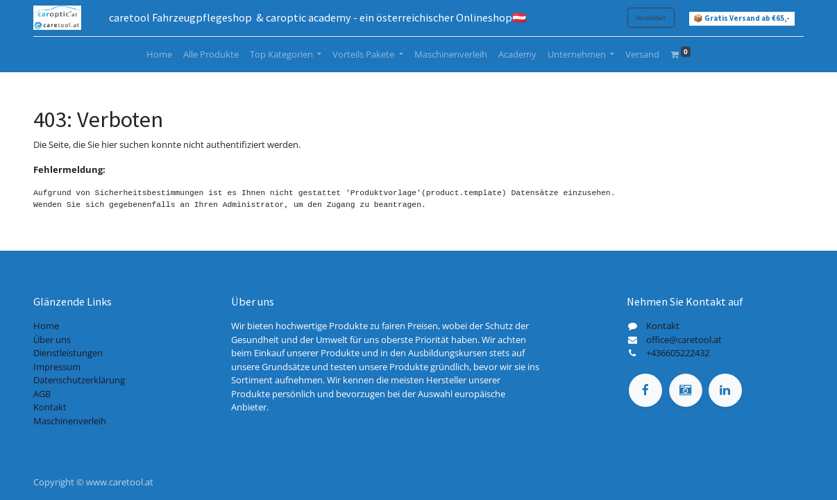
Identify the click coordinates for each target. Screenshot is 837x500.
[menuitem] (159, 54)
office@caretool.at (684, 339)
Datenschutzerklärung (79, 380)
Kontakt (50, 407)
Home (46, 325)
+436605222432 (677, 353)
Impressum (57, 366)
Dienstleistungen (68, 353)
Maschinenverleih (69, 421)
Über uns (52, 339)
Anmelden (651, 17)
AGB (42, 394)
